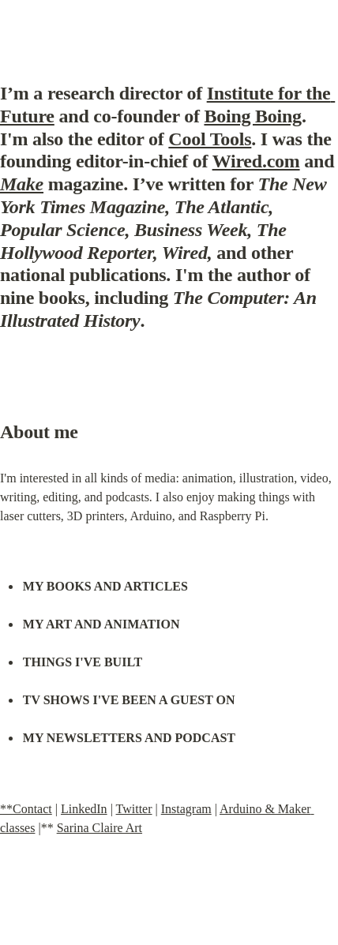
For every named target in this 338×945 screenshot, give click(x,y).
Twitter (134, 809)
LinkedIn (84, 809)
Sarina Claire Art (99, 827)
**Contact (26, 809)
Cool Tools (209, 139)
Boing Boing (252, 116)
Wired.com (256, 161)
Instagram (186, 809)
